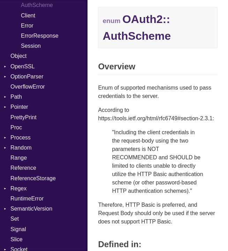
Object (18, 56)
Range (18, 158)
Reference (23, 168)
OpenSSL (22, 66)
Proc (16, 127)
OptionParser (26, 76)
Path (16, 97)
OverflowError (27, 87)
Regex (18, 188)
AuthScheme (37, 5)
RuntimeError (27, 198)
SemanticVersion (31, 209)
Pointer (19, 107)
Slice (16, 239)
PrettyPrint (23, 117)
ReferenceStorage (33, 178)
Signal (18, 229)
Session (31, 46)
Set (14, 219)
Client (28, 15)
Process (20, 137)
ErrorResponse (40, 36)
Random (20, 148)
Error (27, 26)
